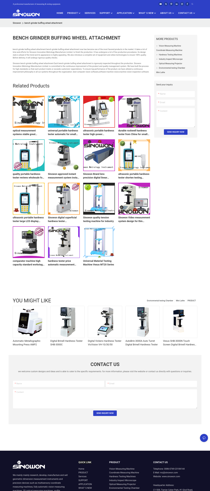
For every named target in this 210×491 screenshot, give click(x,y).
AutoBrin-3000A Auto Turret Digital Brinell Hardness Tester (141, 342)
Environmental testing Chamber (160, 301)
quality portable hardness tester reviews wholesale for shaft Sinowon (28, 176)
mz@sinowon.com (169, 472)
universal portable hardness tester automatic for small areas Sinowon (63, 132)
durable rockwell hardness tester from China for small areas (132, 132)
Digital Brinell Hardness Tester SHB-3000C (66, 342)
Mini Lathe (180, 301)
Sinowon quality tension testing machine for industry (98, 219)
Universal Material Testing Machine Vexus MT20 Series (98, 262)
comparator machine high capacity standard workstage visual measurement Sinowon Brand (28, 262)
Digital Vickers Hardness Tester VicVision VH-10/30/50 (104, 342)
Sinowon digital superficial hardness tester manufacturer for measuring (63, 219)
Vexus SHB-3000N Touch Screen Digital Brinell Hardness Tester (179, 342)
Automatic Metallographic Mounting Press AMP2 (26, 342)
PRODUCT (192, 301)
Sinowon (17, 23)
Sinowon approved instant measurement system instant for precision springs (64, 176)
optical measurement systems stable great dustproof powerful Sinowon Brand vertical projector (28, 132)
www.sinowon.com (171, 476)
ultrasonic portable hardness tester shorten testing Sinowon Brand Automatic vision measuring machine (133, 176)
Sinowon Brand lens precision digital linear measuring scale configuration (95, 176)
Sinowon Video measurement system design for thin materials (134, 219)
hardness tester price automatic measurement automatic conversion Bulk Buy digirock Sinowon (62, 262)
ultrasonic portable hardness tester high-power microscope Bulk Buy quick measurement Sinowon (98, 132)
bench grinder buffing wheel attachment (43, 23)
